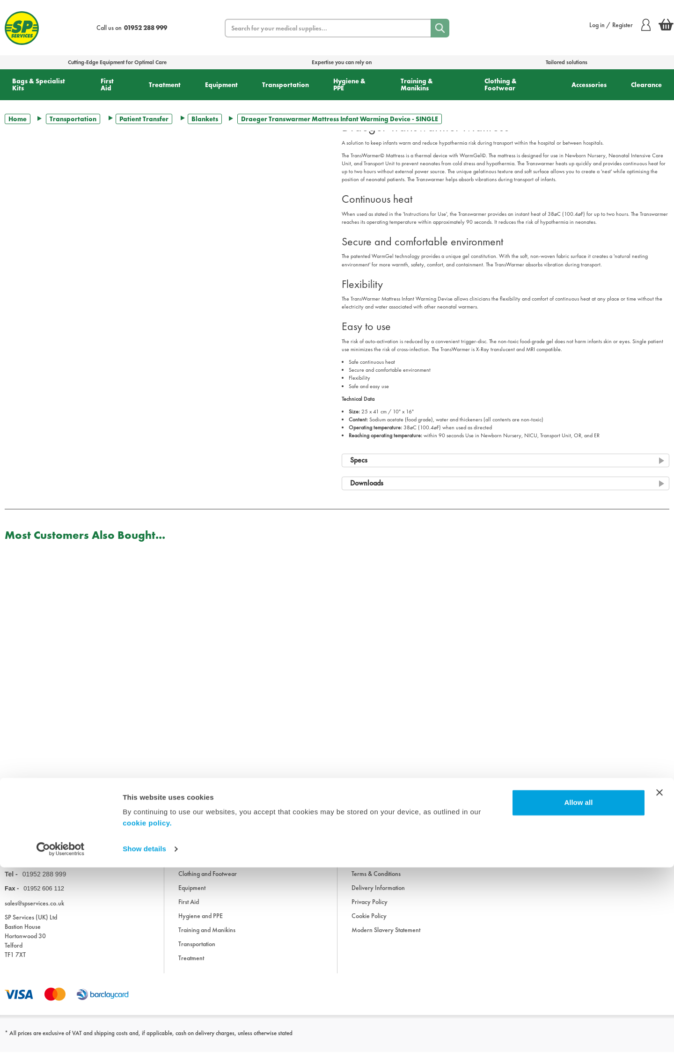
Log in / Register (620, 25)
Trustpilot (16, 793)
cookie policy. (147, 1015)
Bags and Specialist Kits (207, 866)
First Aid (107, 84)
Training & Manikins (417, 84)
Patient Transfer (143, 119)
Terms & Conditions (376, 880)
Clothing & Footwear (500, 84)
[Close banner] (659, 984)
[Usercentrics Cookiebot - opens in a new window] (61, 1041)
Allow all (578, 994)
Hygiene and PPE (200, 923)
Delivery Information (378, 894)
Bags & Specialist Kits (38, 84)
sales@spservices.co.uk (34, 910)
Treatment (165, 85)
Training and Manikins (206, 937)
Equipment (221, 85)
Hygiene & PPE (349, 84)
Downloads (366, 866)
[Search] (440, 28)
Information (366, 852)
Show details (144, 1040)
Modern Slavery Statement (386, 937)
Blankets (204, 119)
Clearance (646, 85)
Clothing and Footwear (207, 880)
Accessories (589, 85)
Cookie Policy (369, 923)
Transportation (285, 85)
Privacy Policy (370, 909)
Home (17, 119)
